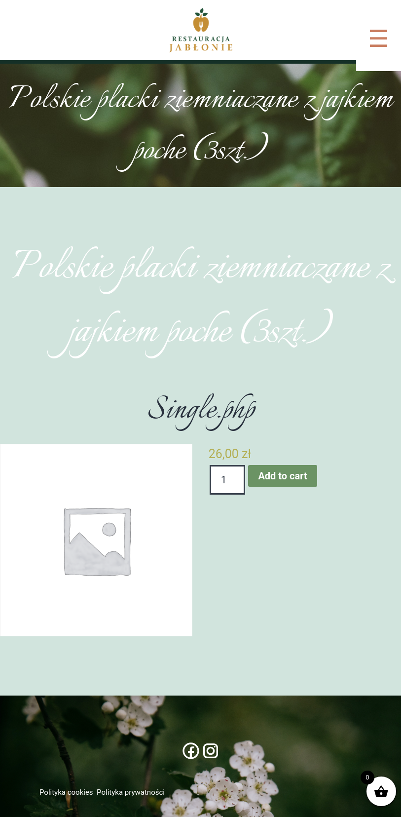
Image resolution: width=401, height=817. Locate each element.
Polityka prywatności (131, 792)
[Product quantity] (228, 480)
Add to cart (282, 476)
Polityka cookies (66, 792)
